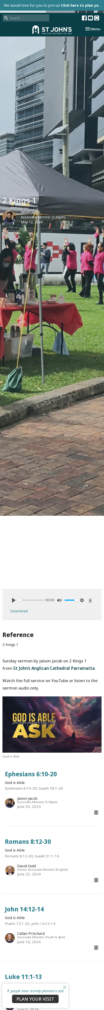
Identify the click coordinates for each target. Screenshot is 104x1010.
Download (19, 610)
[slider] (31, 600)
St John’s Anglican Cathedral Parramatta (54, 668)
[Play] (14, 600)
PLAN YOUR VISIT (35, 999)
